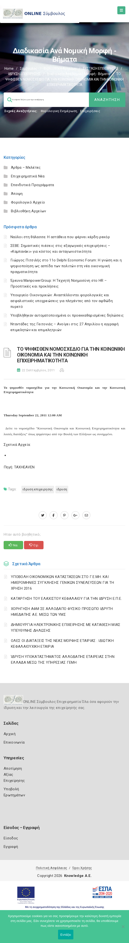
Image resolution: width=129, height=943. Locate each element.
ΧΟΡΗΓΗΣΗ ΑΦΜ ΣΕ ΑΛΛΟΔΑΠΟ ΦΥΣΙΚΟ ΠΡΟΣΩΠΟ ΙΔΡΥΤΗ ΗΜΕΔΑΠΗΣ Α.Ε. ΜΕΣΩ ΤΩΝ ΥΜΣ (62, 612)
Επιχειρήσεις (90, 111)
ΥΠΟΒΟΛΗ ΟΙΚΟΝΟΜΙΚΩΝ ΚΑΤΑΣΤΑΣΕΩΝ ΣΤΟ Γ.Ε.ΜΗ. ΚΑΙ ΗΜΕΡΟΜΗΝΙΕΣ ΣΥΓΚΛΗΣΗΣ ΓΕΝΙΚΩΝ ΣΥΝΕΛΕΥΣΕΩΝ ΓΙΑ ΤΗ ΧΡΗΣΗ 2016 (62, 583)
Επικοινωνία (14, 742)
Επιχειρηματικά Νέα (27, 176)
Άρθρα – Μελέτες (26, 167)
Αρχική (10, 734)
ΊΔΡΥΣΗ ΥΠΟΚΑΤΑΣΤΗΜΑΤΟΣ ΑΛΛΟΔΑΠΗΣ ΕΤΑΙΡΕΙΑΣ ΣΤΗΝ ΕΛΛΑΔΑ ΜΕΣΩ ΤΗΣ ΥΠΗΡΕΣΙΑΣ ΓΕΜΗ (62, 659)
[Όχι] (122, 929)
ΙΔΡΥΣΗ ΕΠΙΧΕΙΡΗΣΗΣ (24, 74)
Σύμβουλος (28, 68)
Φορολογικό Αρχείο (28, 202)
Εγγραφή (11, 846)
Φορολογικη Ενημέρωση (59, 111)
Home (9, 68)
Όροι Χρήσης (82, 868)
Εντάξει (65, 934)
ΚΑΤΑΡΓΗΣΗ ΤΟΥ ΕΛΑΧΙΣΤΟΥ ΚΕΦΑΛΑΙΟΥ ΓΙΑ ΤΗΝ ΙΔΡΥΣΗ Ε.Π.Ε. (66, 598)
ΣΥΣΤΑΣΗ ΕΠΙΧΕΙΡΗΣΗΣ (100, 68)
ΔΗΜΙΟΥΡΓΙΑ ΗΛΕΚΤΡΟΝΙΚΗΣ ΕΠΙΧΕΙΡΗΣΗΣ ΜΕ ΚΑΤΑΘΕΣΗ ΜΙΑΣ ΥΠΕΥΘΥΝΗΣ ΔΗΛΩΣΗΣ (65, 628)
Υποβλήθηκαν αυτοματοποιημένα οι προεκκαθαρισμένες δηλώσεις (67, 315)
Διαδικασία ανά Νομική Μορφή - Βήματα (78, 74)
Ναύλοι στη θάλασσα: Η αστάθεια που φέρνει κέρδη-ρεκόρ (60, 237)
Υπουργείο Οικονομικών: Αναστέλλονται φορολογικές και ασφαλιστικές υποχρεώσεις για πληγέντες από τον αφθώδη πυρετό (61, 301)
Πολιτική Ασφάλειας (51, 868)
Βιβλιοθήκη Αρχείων (60, 68)
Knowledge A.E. (78, 876)
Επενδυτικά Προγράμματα (32, 185)
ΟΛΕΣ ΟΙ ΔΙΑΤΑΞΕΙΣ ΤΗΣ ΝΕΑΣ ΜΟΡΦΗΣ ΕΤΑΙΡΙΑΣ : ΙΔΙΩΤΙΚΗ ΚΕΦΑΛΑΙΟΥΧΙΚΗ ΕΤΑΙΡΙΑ (62, 644)
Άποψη (17, 193)
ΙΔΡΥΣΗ (62, 489)
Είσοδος (11, 838)
